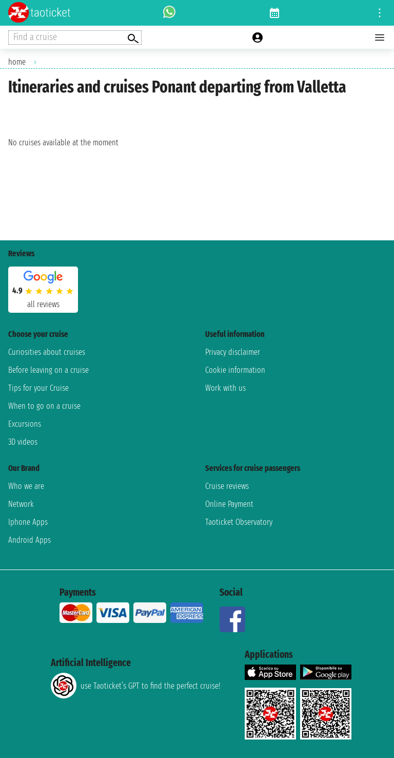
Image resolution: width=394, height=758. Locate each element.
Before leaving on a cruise (48, 370)
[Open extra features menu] (75, 37)
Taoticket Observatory (238, 522)
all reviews (43, 304)
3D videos (22, 442)
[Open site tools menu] (379, 13)
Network (21, 504)
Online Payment (229, 504)
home (17, 62)
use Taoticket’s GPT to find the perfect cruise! (135, 685)
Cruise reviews (227, 486)
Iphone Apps (28, 522)
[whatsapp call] (169, 13)
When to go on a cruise (44, 406)
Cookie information (235, 370)
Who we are (26, 486)
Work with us (225, 388)
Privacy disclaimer (232, 352)
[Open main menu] (379, 37)
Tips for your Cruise (38, 388)
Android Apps (29, 540)
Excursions (24, 424)
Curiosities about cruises (46, 352)
